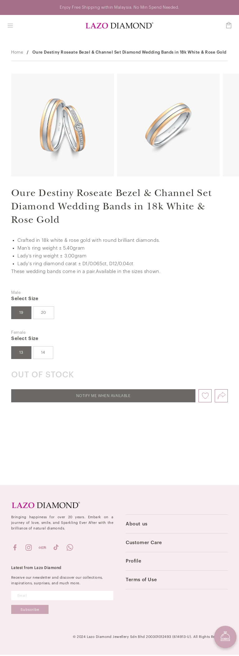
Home (17, 53)
